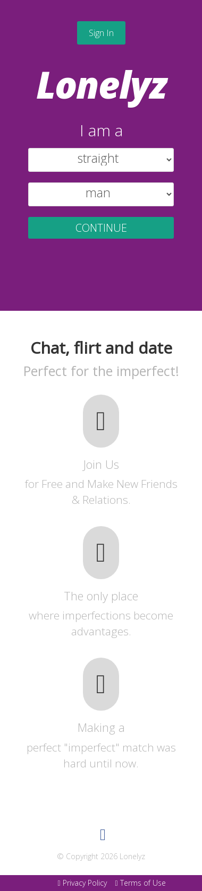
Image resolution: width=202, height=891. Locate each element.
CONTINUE (101, 228)
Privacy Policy (81, 883)
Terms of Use (140, 883)
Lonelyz (101, 84)
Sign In (101, 33)
